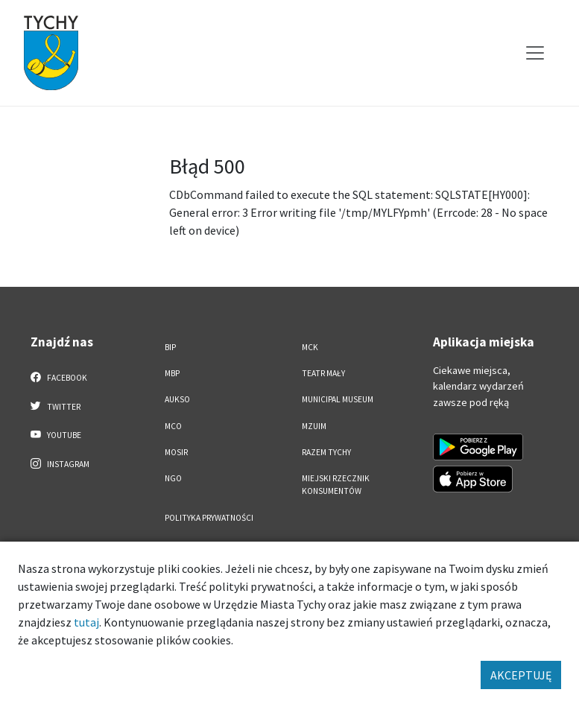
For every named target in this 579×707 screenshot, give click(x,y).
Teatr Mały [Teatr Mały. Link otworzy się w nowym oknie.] (323, 373)
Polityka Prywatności (209, 518)
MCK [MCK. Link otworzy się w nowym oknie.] (310, 347)
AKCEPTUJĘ (520, 675)
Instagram (60, 463)
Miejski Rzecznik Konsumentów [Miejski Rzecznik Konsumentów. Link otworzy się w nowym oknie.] (336, 484)
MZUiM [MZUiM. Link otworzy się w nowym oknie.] (314, 426)
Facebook (59, 377)
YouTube (56, 434)
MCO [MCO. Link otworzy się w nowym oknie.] (173, 426)
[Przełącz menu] (535, 53)
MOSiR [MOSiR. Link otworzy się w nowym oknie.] (176, 452)
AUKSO (177, 399)
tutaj (86, 622)
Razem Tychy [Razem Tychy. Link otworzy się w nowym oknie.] (326, 452)
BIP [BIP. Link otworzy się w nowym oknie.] (170, 347)
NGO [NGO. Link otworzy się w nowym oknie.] (173, 478)
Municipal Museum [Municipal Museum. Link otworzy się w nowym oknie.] (337, 399)
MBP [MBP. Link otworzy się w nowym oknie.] (172, 373)
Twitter (56, 406)
